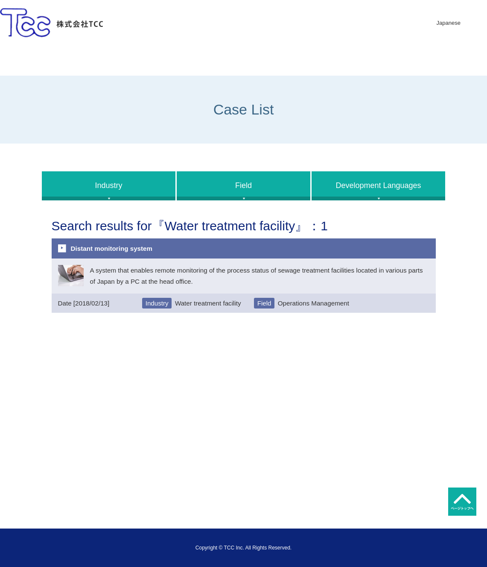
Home (53, 60)
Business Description (268, 60)
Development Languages (378, 185)
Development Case (375, 60)
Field (243, 185)
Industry (108, 185)
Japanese (449, 23)
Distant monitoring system (112, 248)
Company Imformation (160, 60)
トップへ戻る (462, 502)
